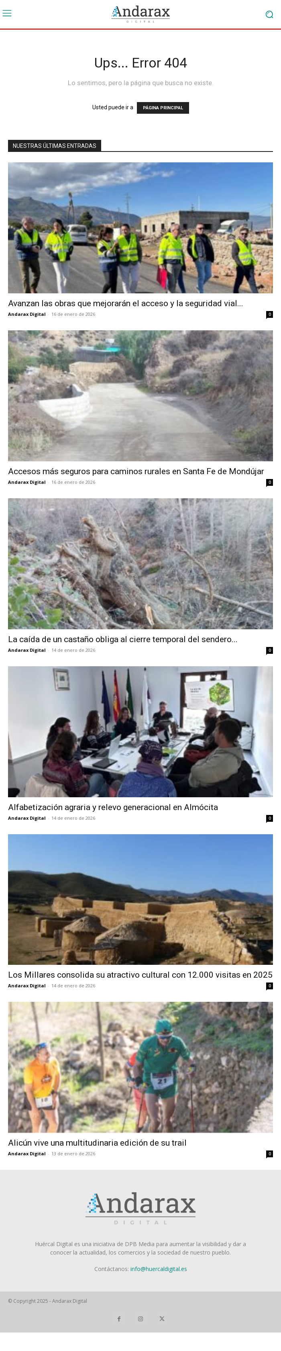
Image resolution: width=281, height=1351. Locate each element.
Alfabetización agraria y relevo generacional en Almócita (113, 807)
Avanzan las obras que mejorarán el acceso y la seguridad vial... (125, 303)
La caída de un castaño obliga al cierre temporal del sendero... (123, 639)
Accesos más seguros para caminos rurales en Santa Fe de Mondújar (136, 471)
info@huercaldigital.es (158, 1269)
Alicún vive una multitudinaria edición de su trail (97, 1143)
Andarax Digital (27, 314)
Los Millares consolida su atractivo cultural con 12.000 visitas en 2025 (140, 975)
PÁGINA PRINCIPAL (163, 108)
